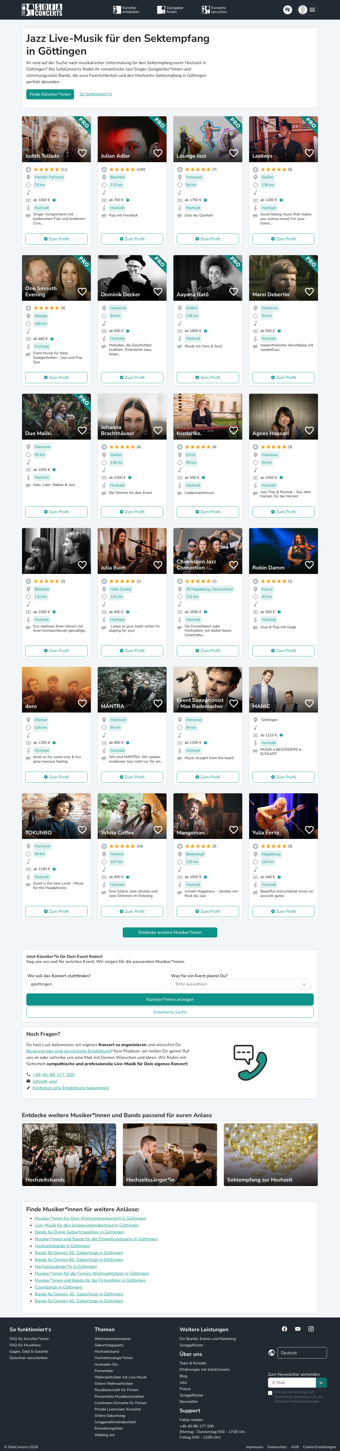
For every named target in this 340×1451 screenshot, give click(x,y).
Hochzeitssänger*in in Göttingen (66, 1266)
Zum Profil (59, 239)
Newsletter (189, 1401)
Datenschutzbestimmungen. (297, 1401)
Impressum (254, 1447)
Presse (185, 1388)
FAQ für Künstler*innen (29, 1338)
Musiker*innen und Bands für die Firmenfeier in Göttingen (90, 1280)
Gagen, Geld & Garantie (29, 1351)
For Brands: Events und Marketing (208, 1338)
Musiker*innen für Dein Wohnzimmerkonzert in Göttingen (90, 1218)
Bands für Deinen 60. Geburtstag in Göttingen (79, 1260)
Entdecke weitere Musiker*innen (170, 932)
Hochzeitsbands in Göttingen (62, 1246)
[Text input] (292, 1383)
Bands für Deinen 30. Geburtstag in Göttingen (79, 1294)
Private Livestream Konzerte (118, 1409)
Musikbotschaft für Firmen (116, 1389)
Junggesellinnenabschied (115, 1422)
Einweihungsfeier (109, 1428)
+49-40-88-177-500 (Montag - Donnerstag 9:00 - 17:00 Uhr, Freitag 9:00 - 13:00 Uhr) (213, 1432)
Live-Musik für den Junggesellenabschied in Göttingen (87, 1225)
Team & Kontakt (193, 1363)
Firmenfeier (104, 1370)
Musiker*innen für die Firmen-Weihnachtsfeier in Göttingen (92, 1273)
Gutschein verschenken (29, 1357)
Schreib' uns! (45, 1081)
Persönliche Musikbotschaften (119, 1396)
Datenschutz (277, 1447)
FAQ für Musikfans (25, 1345)
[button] (307, 10)
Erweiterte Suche (170, 1012)
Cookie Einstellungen (319, 1447)
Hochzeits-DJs (106, 1364)
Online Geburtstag (110, 1415)
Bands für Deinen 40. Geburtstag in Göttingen (79, 1301)
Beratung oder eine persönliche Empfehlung (68, 1051)
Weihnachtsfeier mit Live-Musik (121, 1377)
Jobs (183, 1382)
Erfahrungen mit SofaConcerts (205, 1369)
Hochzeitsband (107, 1351)
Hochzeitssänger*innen (114, 1357)
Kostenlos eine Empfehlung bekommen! (71, 1088)
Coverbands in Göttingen (58, 1287)
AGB (295, 1447)
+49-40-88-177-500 (54, 1075)
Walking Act (105, 1434)
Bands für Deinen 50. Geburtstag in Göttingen (79, 1253)
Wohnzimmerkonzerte (113, 1338)
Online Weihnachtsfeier (114, 1383)
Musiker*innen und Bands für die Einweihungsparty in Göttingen (96, 1239)
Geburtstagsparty (109, 1345)
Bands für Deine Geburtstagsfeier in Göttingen (79, 1232)
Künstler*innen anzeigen (170, 999)
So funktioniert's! (95, 94)
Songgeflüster (191, 1345)
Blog (183, 1376)
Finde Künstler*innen (50, 94)
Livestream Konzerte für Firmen (121, 1402)
